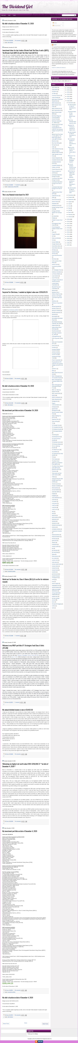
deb (53, 511)
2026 (68, 87)
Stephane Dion (55, 419)
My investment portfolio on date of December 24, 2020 (20, 410)
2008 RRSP (54, 89)
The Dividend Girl (17, 6)
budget (53, 493)
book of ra (49, 1038)
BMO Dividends (55, 102)
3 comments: (17, 184)
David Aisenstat (55, 199)
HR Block (54, 250)
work (53, 607)
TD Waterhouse (55, 449)
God (53, 240)
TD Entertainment (56, 436)
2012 (68, 234)
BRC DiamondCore (56, 110)
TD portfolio (54, 451)
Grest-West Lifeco (56, 248)
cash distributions (56, 497)
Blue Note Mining (56, 143)
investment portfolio (13, 309)
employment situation (57, 531)
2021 (68, 98)
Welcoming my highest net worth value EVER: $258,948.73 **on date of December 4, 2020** (25, 765)
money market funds (56, 564)
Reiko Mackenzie (56, 399)
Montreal (54, 314)
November (70, 195)
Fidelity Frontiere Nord (57, 220)
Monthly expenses (56, 312)
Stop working (55, 421)
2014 (68, 230)
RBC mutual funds (56, 393)
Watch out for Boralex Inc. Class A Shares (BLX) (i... (72, 150)
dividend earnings (56, 525)
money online (55, 566)
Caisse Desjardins (56, 158)
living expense (55, 556)
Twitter (53, 476)
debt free (54, 515)
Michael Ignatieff (56, 306)
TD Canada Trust (56, 425)
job (52, 548)
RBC (53, 370)
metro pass (54, 562)
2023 (68, 94)
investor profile (55, 546)
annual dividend (55, 489)
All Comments (56, 25)
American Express (56, 95)
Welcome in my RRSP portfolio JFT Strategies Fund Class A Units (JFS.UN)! (23, 646)
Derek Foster (55, 201)
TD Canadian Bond (56, 427)
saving (53, 579)
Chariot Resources (56, 169)
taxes (53, 601)
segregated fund (56, 585)
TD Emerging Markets (57, 431)
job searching (55, 552)
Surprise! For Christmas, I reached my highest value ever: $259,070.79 (24, 292)
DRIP (53, 197)
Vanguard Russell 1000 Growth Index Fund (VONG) (57, 480)
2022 (68, 96)
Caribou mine (55, 167)
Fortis (53, 232)
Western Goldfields (56, 485)
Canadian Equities (56, 165)
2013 (68, 232)
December (70, 102)
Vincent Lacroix (55, 483)
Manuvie (54, 290)
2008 (68, 242)
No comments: (18, 40)
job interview (55, 550)
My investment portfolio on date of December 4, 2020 (19, 831)
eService (54, 527)
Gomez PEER (55, 242)
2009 (68, 240)
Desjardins (54, 203)
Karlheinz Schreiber (56, 272)
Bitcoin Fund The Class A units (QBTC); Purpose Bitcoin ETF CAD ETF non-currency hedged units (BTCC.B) (57, 127)
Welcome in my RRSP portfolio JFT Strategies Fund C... (71, 159)
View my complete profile (59, 67)
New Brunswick (55, 331)
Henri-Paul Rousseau (57, 255)
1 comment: (17, 282)
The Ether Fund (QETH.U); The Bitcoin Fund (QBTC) (57, 462)
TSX (53, 457)
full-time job (54, 538)
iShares (53, 542)
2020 (68, 100)
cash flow (54, 499)
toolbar (53, 605)
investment (54, 544)
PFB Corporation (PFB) (57, 338)
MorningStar (55, 316)
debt (53, 513)
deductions (54, 519)
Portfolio (3, 15)
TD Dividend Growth (56, 429)
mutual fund (54, 568)
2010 (68, 238)
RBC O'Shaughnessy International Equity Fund (57, 386)
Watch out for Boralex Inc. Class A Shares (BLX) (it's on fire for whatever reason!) (25, 580)
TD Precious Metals (56, 444)
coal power (54, 503)
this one (7, 58)
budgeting (54, 495)
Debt (9, 15)
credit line (54, 507)
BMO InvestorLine (56, 108)
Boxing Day (54, 145)
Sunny (55, 44)
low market (54, 558)
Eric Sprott (54, 216)
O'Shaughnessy (55, 336)
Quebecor (54, 368)
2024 (68, 92)
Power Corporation (56, 360)
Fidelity (53, 218)
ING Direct (54, 259)
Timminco (54, 471)
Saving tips (54, 406)
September (70, 199)
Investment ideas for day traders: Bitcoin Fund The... (72, 114)
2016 (68, 225)
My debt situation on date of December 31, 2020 (18, 23)
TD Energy (54, 434)
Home (25, 1023)
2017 (68, 223)
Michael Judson (55, 308)
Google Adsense (56, 244)
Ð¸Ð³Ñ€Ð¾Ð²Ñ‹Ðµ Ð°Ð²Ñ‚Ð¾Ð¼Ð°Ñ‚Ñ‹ (16, 0)
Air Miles (54, 93)
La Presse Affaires (56, 273)
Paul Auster (54, 345)
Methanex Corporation (57, 303)
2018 (68, 221)
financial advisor (55, 534)
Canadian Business (56, 159)
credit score (54, 509)
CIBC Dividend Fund (57, 148)
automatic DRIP (55, 491)
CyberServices (55, 195)
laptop (53, 554)
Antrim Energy (55, 97)
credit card (54, 505)
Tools (14, 15)
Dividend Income (56, 205)
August (70, 201)
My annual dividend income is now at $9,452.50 (17, 709)
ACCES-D (54, 91)
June (69, 206)
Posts (55, 22)
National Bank (55, 325)
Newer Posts (6, 1023)
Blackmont (54, 141)
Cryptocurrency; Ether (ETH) (13, 186)
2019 (68, 219)
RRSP (53, 395)
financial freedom (56, 536)
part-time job (55, 574)
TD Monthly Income (56, 442)
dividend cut (54, 523)
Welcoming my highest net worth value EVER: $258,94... (71, 174)
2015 (68, 227)
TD (52, 423)
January (70, 216)
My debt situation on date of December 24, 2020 (18, 386)
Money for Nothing (56, 310)
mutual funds (55, 570)
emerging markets (56, 529)
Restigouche (55, 401)
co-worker (54, 501)
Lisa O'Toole (55, 277)
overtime (54, 572)
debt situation (10, 42)
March (69, 212)
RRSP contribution (56, 397)
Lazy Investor (55, 275)
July (69, 203)
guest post (54, 540)
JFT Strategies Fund (56, 270)
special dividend (55, 587)
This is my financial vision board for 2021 (15, 194)
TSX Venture (55, 459)
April (69, 210)
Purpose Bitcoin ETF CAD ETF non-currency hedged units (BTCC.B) (57, 363)
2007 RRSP (54, 87)
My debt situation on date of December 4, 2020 (17, 997)
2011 (68, 236)
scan (53, 581)
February (70, 214)
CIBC (53, 147)
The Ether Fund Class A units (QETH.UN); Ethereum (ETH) (57, 468)
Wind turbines (55, 487)
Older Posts (45, 1023)
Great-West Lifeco (56, 246)
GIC (53, 236)
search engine (55, 583)
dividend (54, 521)
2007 (68, 245)
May (69, 208)
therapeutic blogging (56, 604)
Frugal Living (55, 234)
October (70, 197)
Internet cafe (55, 264)
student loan (55, 596)
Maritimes (54, 301)
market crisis (55, 560)
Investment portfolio (11, 571)
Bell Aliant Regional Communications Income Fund (56, 117)
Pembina (54, 347)
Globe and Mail (55, 238)
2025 (68, 90)
